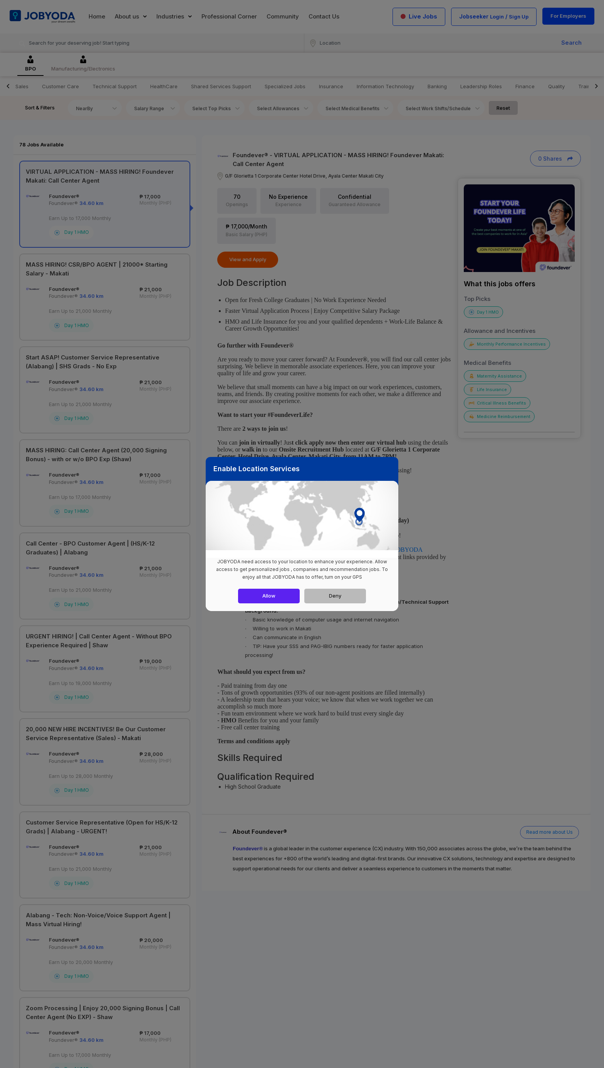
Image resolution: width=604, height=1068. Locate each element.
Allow (268, 596)
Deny (335, 596)
